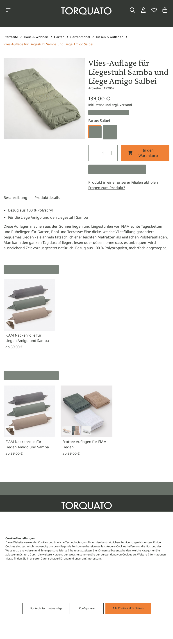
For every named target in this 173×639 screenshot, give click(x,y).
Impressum (93, 558)
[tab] (15, 198)
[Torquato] (86, 11)
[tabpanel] (86, 229)
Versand (126, 105)
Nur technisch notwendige (46, 608)
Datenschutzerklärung (54, 558)
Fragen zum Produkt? (106, 187)
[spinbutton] (103, 153)
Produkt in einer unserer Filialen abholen (123, 182)
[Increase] (111, 153)
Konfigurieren (87, 608)
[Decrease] (94, 153)
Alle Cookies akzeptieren (128, 608)
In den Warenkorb (143, 153)
